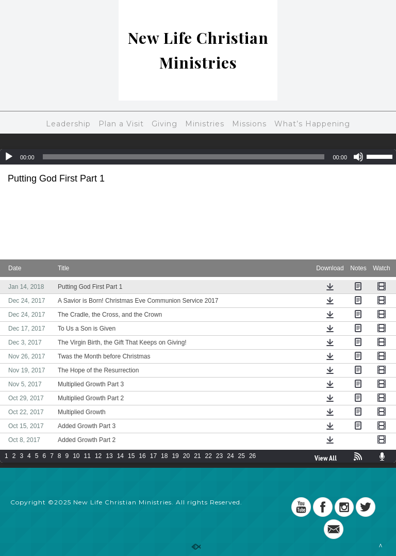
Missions (249, 123)
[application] (198, 157)
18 (164, 456)
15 (131, 456)
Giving (164, 123)
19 (175, 456)
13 (109, 456)
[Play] (9, 157)
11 (87, 456)
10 (76, 456)
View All (326, 458)
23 (219, 456)
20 (186, 456)
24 (230, 456)
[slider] (184, 156)
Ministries (204, 123)
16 (142, 456)
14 (120, 456)
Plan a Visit (121, 123)
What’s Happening (312, 123)
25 (241, 456)
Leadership (68, 123)
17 (153, 456)
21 (197, 456)
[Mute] (358, 157)
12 (98, 456)
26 (252, 456)
